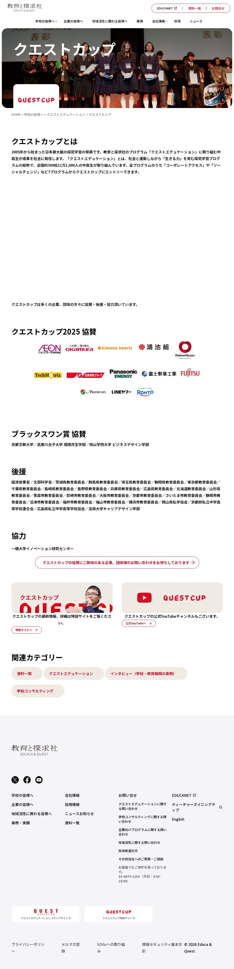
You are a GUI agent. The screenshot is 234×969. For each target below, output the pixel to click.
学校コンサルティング (35, 691)
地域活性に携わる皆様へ (31, 813)
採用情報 (72, 804)
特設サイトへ (23, 630)
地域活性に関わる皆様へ (109, 21)
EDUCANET (167, 8)
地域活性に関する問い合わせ (139, 842)
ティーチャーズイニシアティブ (197, 807)
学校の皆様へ (45, 21)
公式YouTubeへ (136, 623)
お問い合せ (127, 795)
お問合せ (218, 8)
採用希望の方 (128, 850)
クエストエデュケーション (71, 673)
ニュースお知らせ (79, 813)
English (178, 819)
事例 (140, 21)
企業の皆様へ (73, 21)
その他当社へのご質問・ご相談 (140, 859)
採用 (177, 21)
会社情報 (158, 21)
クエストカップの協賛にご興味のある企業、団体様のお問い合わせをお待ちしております (116, 562)
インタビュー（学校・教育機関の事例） (143, 673)
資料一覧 (194, 8)
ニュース (196, 21)
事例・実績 (20, 822)
